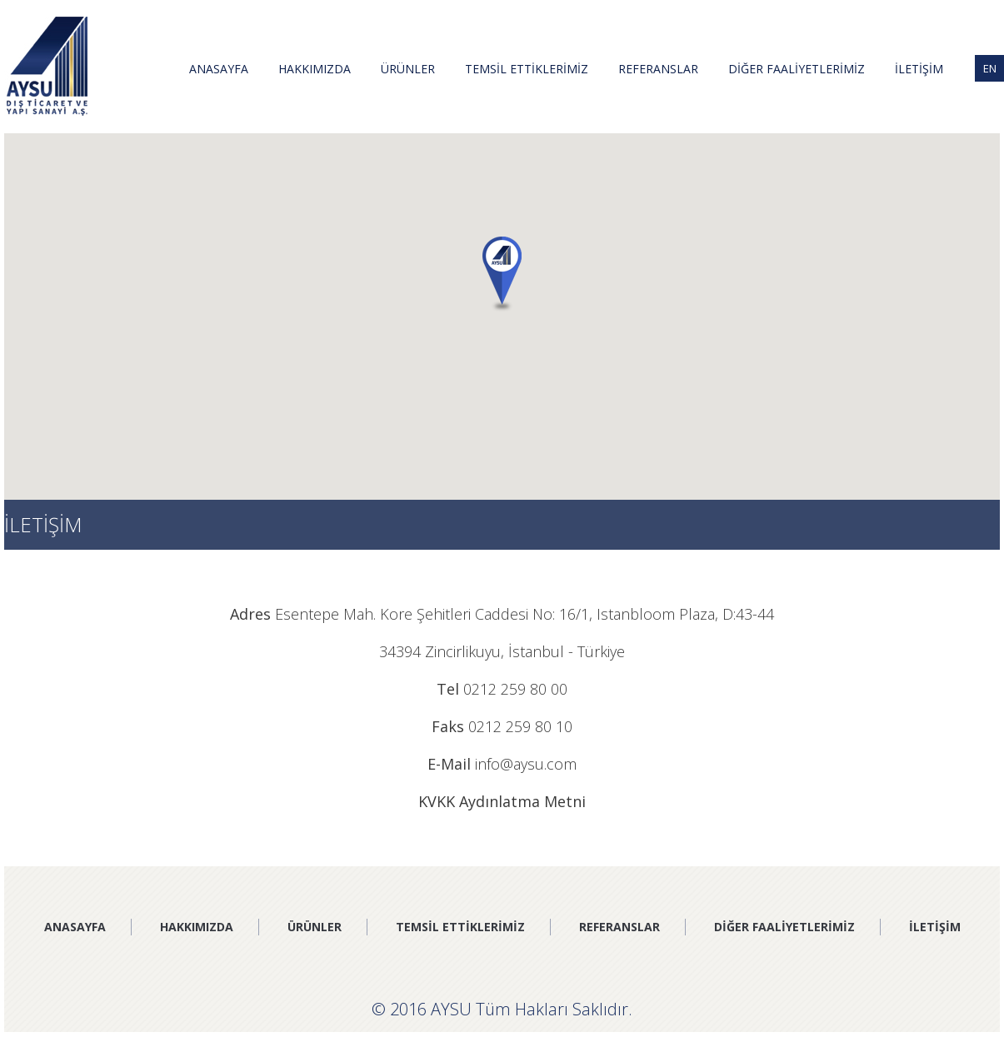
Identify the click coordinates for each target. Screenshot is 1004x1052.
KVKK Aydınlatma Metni (502, 801)
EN (990, 68)
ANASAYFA (218, 69)
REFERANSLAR (658, 69)
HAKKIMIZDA (314, 69)
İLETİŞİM (919, 69)
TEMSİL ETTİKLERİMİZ (526, 69)
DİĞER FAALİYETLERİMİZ (796, 69)
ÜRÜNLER (408, 69)
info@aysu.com (526, 764)
